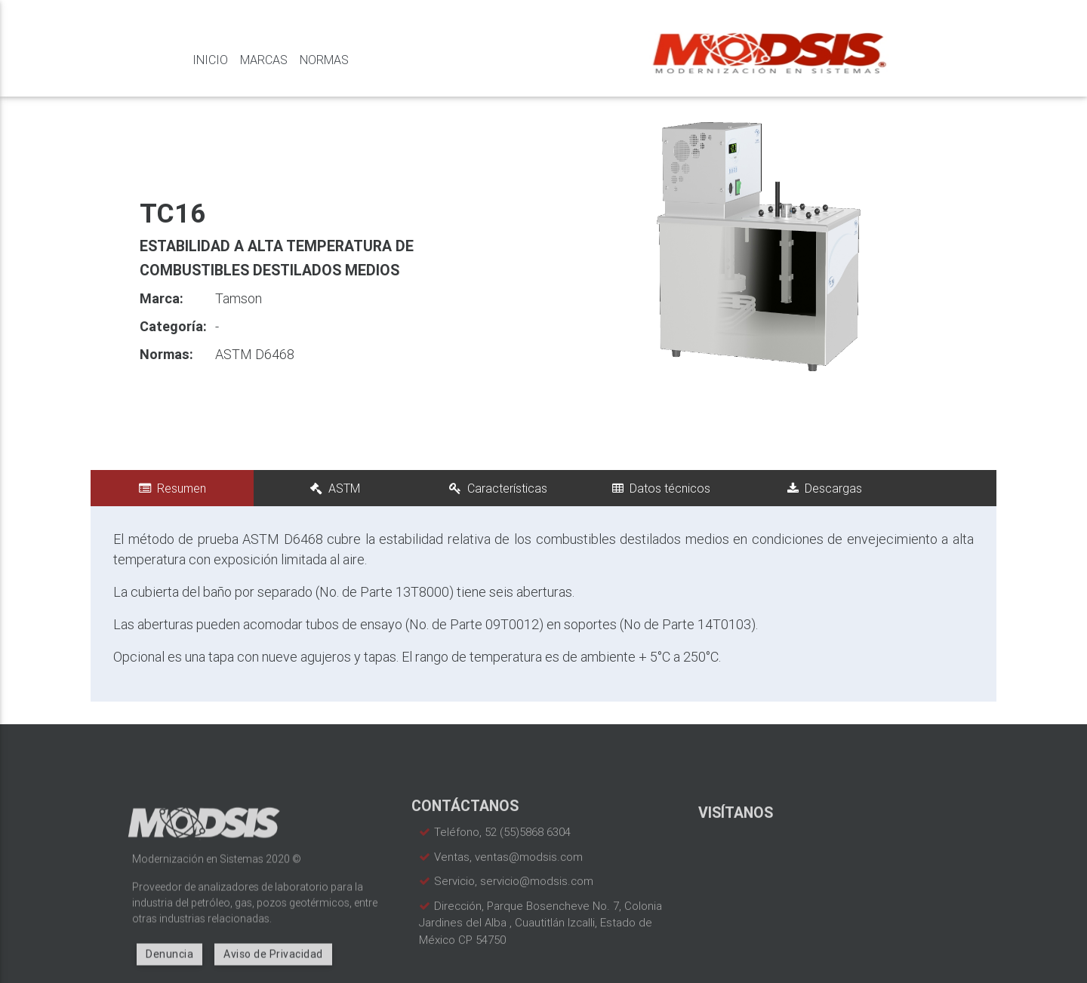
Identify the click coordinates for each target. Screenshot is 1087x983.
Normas (324, 59)
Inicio (210, 59)
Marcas (264, 59)
